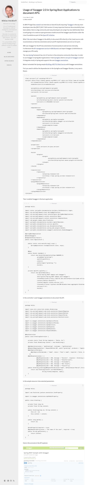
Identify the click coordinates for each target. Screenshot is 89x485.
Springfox (57, 58)
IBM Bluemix (55, 48)
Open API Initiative (48, 35)
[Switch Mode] (4, 481)
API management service (41, 48)
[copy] (82, 75)
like (28, 39)
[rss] (13, 481)
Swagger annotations (61, 60)
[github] (11, 481)
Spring (31, 55)
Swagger (70, 25)
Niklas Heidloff (9, 20)
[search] (78, 2)
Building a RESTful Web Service (56, 64)
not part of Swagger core (73, 58)
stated (38, 25)
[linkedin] (8, 481)
